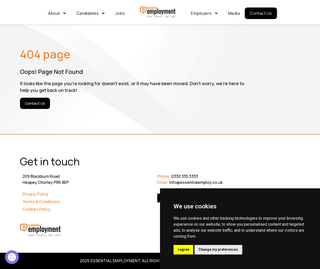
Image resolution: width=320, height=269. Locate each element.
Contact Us (261, 13)
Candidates (91, 13)
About (57, 13)
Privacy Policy (35, 194)
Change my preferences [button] (219, 249)
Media (234, 13)
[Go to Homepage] (158, 12)
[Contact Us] (35, 103)
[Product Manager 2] (12, 257)
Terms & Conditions (41, 201)
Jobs (120, 13)
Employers (204, 13)
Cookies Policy (36, 209)
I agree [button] (184, 249)
